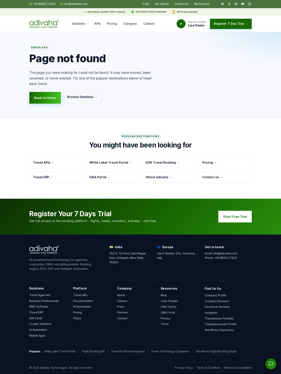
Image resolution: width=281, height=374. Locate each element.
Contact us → (212, 177)
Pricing (112, 24)
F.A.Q (146, 3)
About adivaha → (159, 177)
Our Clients (162, 3)
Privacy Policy (184, 367)
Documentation (83, 303)
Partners (122, 318)
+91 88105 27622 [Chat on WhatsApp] (42, 4)
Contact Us (181, 3)
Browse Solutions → (82, 97)
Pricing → (209, 162)
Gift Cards (35, 319)
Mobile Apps (37, 336)
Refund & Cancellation (238, 367)
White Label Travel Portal (59, 351)
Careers (122, 307)
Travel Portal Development (128, 351)
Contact (149, 24)
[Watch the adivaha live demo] (191, 23)
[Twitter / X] (229, 4)
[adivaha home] (44, 24)
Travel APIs (80, 297)
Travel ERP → (43, 177)
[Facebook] (222, 4)
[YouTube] (243, 4)
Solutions (80, 24)
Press (120, 312)
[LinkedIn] (236, 4)
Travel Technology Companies (170, 351)
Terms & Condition (208, 367)
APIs (97, 24)
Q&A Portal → (99, 177)
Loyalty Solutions (40, 325)
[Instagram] (249, 4)
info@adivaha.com (73, 4)
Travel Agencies (39, 296)
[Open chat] (270, 363)
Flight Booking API (93, 351)
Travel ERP (36, 313)
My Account (201, 3)
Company (130, 24)
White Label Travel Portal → (110, 162)
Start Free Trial (237, 217)
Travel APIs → (43, 162)
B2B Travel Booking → (163, 162)
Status (77, 321)
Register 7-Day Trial (231, 24)
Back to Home (45, 98)
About (121, 301)
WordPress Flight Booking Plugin (216, 351)
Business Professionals (44, 302)
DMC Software (38, 308)
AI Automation (38, 331)
